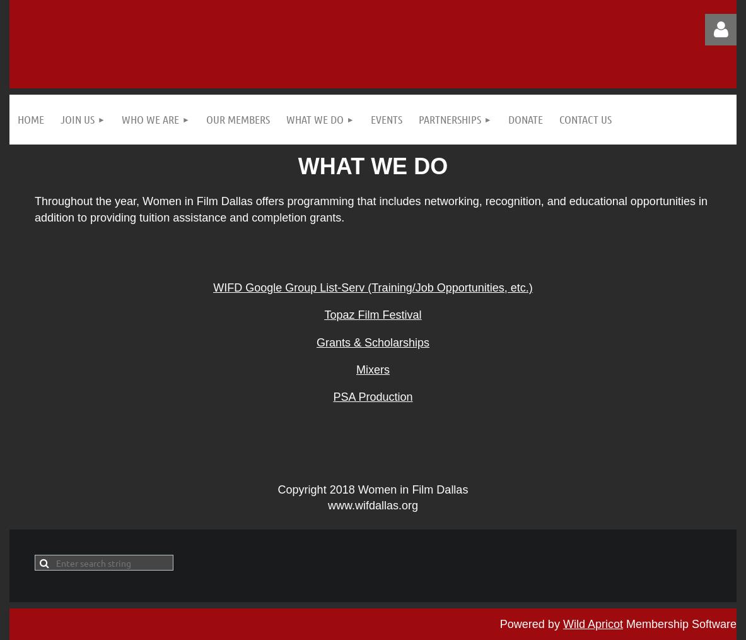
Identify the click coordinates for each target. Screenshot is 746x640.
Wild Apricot (593, 624)
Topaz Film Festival (372, 315)
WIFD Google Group (266, 287)
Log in (721, 29)
